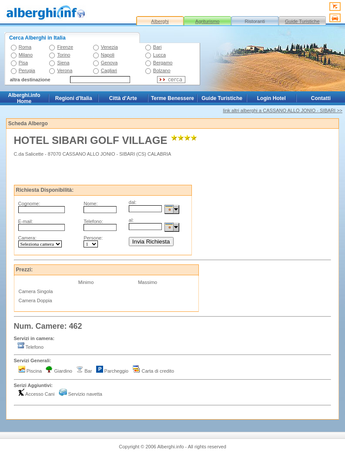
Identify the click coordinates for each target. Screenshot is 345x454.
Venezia (109, 47)
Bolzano (162, 70)
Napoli (107, 54)
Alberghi (159, 21)
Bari (157, 47)
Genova (109, 62)
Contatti (321, 98)
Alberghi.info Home (24, 98)
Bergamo (163, 62)
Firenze (65, 47)
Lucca (159, 54)
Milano (26, 54)
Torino (63, 54)
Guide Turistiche (302, 21)
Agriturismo (207, 21)
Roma (25, 47)
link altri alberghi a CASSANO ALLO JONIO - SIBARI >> (283, 110)
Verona (64, 70)
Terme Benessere (172, 98)
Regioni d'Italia (73, 98)
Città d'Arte (123, 98)
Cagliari (109, 70)
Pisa (23, 62)
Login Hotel (271, 98)
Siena (63, 62)
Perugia (27, 70)
